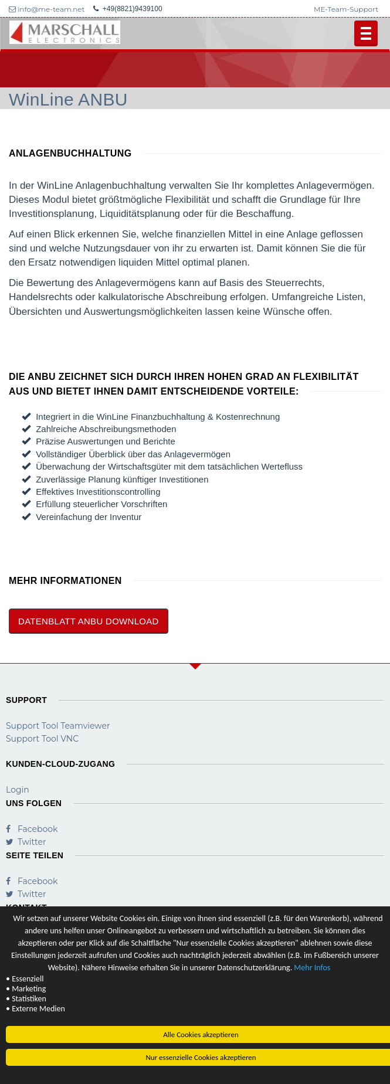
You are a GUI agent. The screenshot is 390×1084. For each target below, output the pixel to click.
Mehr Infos (312, 968)
